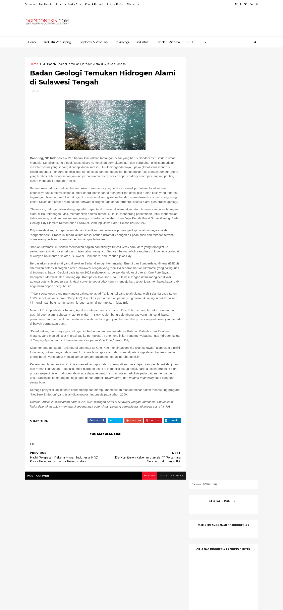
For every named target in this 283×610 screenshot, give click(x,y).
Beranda (33, 4)
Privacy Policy (118, 4)
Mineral (167, 530)
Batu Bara (133, 515)
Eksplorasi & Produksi (93, 42)
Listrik (152, 530)
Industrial (142, 42)
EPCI (122, 523)
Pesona (135, 536)
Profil (150, 536)
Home (32, 42)
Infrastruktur (134, 530)
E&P (161, 515)
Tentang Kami (117, 550)
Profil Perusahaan (119, 543)
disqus (156, 490)
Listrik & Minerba (168, 42)
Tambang (143, 543)
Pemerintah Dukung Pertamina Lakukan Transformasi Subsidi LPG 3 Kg (71, 519)
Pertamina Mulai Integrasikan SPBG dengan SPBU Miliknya (71, 565)
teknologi (162, 543)
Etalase (137, 523)
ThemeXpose (49, 604)
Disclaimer (136, 4)
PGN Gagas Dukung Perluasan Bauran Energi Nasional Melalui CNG (71, 549)
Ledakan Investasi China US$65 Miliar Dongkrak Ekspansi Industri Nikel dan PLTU (72, 535)
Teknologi (122, 42)
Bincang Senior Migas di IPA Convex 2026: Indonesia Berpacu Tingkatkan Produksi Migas (71, 584)
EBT (190, 42)
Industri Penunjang (57, 42)
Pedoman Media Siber (71, 4)
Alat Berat (114, 515)
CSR (203, 42)
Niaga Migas (116, 536)
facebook (171, 490)
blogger (142, 490)
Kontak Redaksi (97, 4)
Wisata (136, 550)
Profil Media (48, 4)
